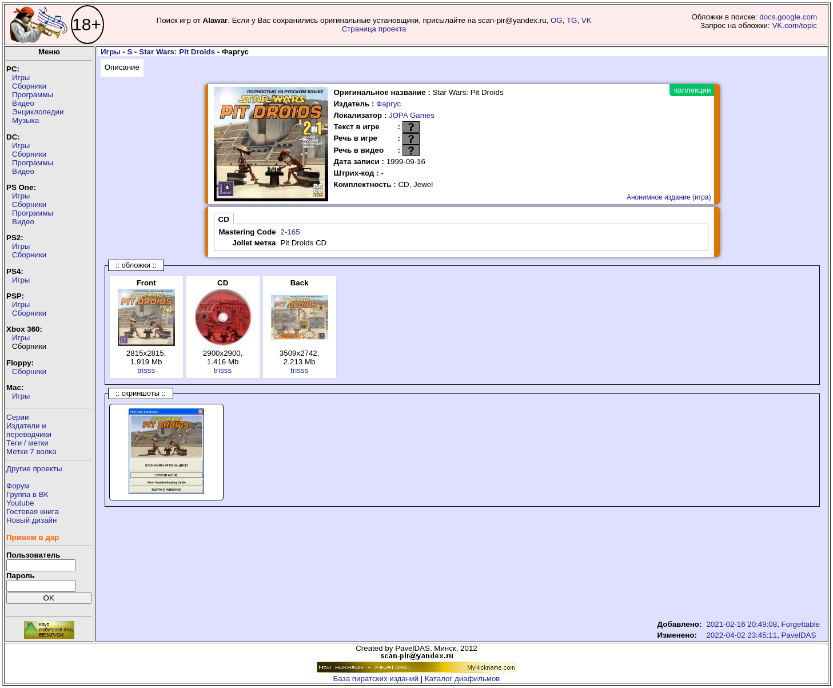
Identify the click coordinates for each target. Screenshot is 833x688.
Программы (32, 94)
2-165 (290, 232)
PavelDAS (799, 635)
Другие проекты (34, 468)
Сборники (29, 86)
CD (223, 219)
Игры (21, 77)
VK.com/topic (794, 25)
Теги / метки (27, 443)
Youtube (20, 503)
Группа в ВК (27, 494)
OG (557, 20)
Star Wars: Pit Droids (177, 51)
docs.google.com (788, 17)
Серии (17, 417)
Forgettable (801, 624)
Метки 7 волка (31, 451)
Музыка (25, 120)
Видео (23, 103)
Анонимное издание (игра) (669, 197)
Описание (122, 67)
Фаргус (388, 104)
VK (586, 20)
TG (572, 20)
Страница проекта (374, 29)
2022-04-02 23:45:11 (741, 635)
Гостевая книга (32, 511)
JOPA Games (412, 115)
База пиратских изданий (376, 678)
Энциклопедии (37, 112)
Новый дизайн (31, 520)
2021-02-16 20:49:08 (741, 624)
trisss (146, 370)
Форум (18, 486)
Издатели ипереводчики (28, 430)
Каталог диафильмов (462, 678)
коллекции (692, 90)
